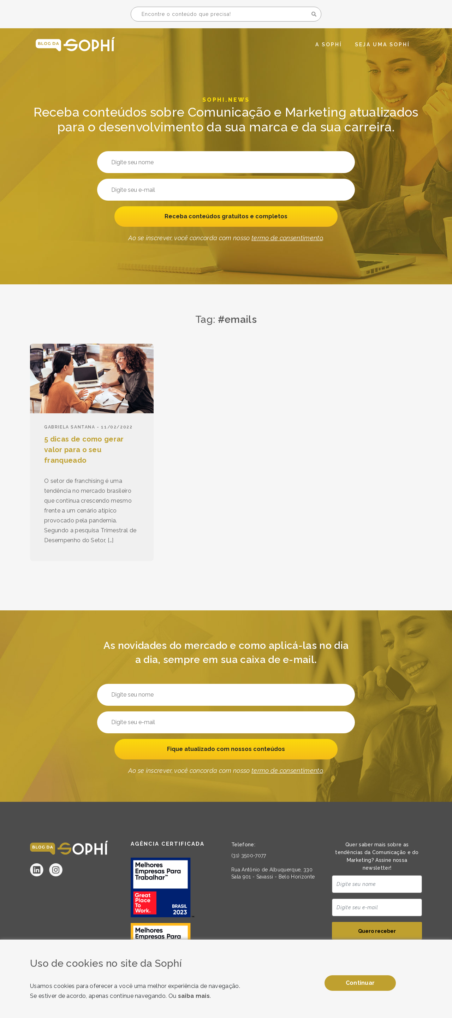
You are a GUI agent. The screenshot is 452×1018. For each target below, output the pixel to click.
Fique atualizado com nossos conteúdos (226, 749)
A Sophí (328, 44)
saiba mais (194, 996)
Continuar (360, 982)
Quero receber (377, 932)
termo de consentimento (287, 239)
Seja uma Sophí (382, 44)
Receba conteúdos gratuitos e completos (226, 217)
